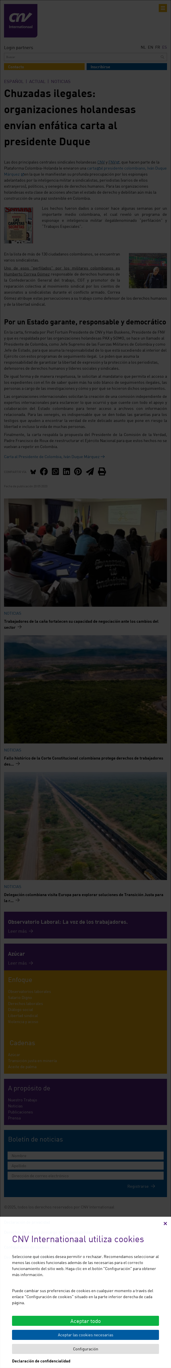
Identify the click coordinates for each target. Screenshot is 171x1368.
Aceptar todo (85, 1321)
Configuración (85, 1348)
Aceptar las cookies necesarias (85, 1334)
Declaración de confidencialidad (41, 1360)
